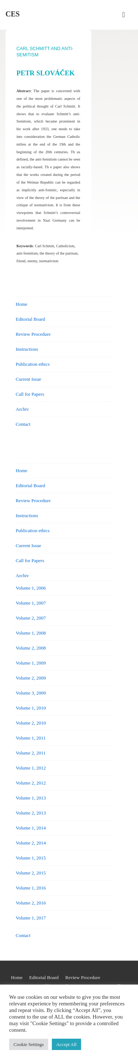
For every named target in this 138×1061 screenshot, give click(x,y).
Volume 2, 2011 (31, 753)
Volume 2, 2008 (31, 648)
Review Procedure (33, 334)
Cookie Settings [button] (29, 1044)
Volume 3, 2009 (31, 693)
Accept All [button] (66, 1044)
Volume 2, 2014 (31, 843)
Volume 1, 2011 (31, 738)
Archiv (22, 409)
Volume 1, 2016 (31, 888)
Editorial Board (30, 319)
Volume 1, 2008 (31, 633)
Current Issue (28, 379)
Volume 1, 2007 (31, 603)
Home (21, 304)
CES (12, 14)
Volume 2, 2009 (31, 678)
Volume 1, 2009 (31, 663)
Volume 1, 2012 (31, 768)
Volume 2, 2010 (31, 723)
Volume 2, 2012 (31, 783)
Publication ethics (33, 364)
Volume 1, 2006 (31, 588)
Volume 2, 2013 (31, 813)
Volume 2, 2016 (31, 903)
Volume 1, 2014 (31, 828)
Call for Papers (30, 394)
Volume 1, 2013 (31, 798)
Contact (23, 424)
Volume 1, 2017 (31, 918)
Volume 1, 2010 (31, 708)
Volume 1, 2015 (31, 858)
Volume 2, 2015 (31, 873)
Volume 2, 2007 (31, 618)
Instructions (27, 349)
